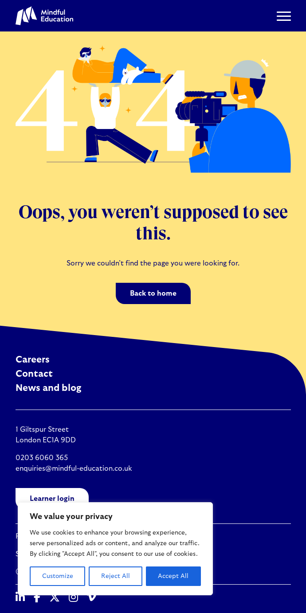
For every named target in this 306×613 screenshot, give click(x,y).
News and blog (48, 388)
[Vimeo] (91, 598)
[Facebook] (37, 598)
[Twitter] (54, 598)
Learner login (52, 498)
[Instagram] (73, 598)
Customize (57, 576)
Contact (34, 374)
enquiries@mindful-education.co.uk (74, 468)
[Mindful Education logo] (44, 15)
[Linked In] (20, 598)
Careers (33, 359)
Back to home (153, 293)
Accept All (173, 576)
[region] (115, 548)
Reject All (115, 576)
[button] (284, 16)
